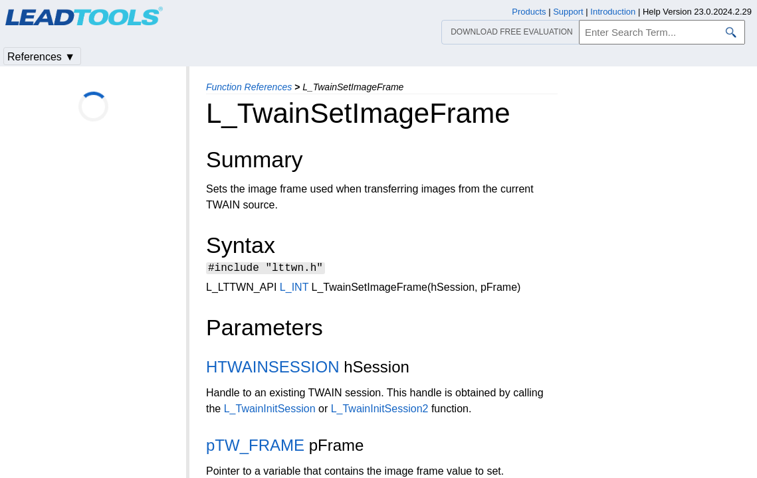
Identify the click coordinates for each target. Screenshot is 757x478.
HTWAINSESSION (272, 369)
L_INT (294, 289)
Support (568, 12)
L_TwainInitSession (270, 410)
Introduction (612, 12)
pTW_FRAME (255, 447)
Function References (249, 87)
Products (529, 12)
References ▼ (41, 56)
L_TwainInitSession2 (380, 410)
